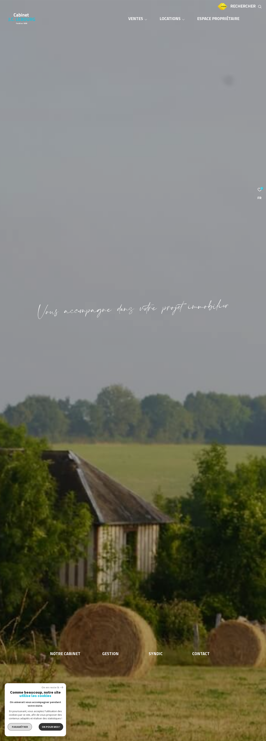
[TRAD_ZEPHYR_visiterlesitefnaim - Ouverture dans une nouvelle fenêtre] (222, 9)
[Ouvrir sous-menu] (145, 19)
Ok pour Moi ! (51, 727)
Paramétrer (20, 727)
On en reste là (52, 687)
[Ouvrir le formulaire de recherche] (246, 6)
